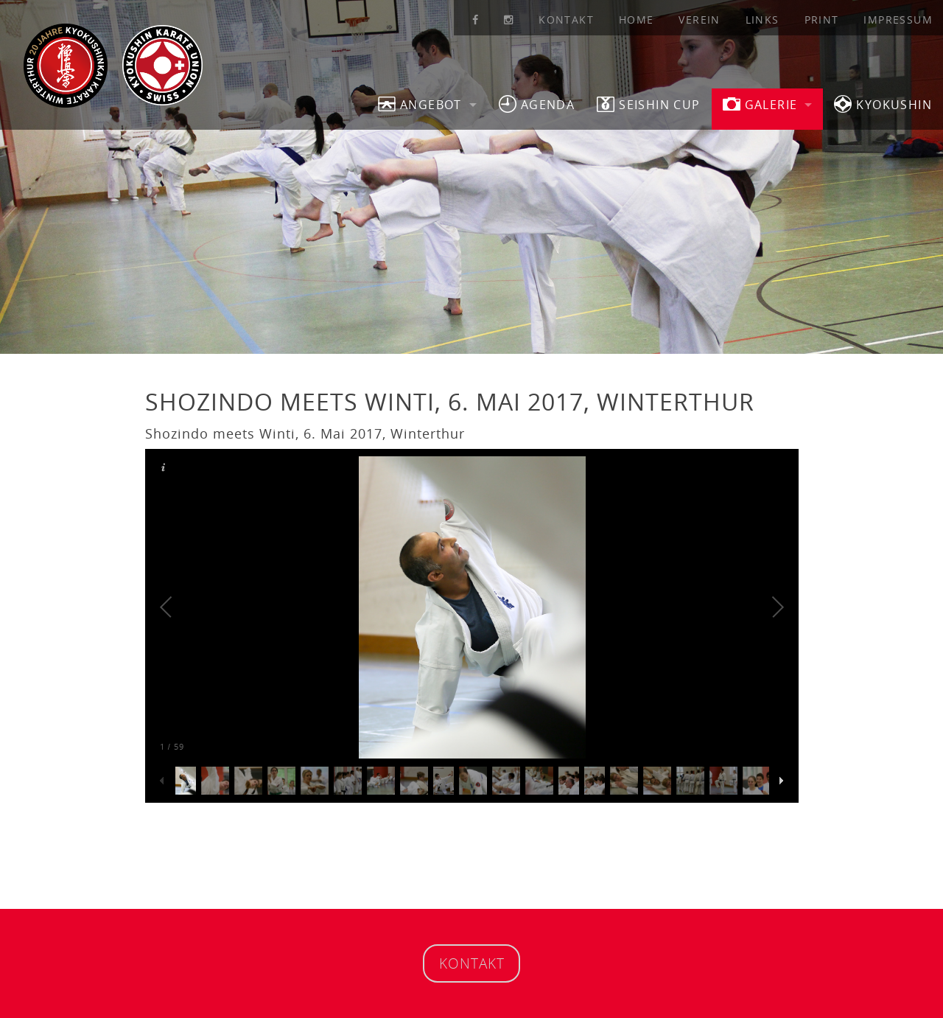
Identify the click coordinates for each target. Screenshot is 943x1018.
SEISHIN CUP (648, 103)
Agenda (537, 103)
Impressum (898, 20)
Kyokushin (883, 103)
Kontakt (566, 20)
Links (762, 20)
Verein (699, 20)
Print (821, 20)
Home (636, 20)
